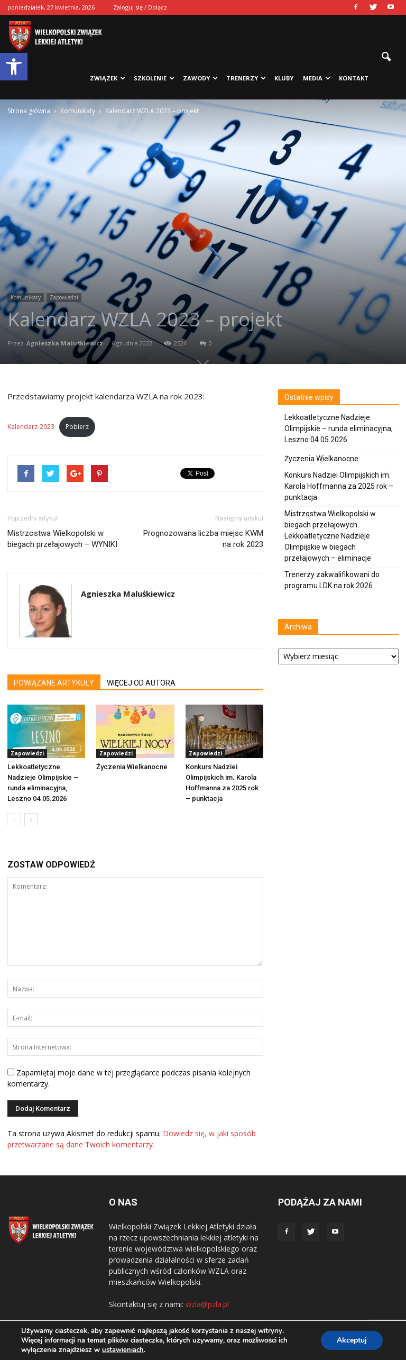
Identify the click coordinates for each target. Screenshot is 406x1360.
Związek (107, 78)
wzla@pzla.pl (207, 1304)
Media (316, 78)
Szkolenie (154, 78)
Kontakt (353, 78)
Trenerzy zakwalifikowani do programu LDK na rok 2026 (332, 580)
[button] (13, 66)
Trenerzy (246, 78)
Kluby (283, 78)
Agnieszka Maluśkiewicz (64, 343)
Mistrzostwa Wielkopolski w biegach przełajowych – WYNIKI (62, 538)
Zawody (200, 78)
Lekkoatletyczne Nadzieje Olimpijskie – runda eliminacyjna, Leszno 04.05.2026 (338, 428)
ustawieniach (123, 1350)
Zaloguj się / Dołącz (140, 7)
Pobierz (77, 426)
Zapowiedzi (64, 297)
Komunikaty (26, 297)
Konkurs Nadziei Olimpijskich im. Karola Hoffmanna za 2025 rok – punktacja (338, 486)
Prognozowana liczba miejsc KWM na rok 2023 (203, 538)
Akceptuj (352, 1340)
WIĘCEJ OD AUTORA (141, 683)
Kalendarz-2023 (30, 426)
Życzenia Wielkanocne (132, 767)
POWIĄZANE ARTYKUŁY (54, 683)
